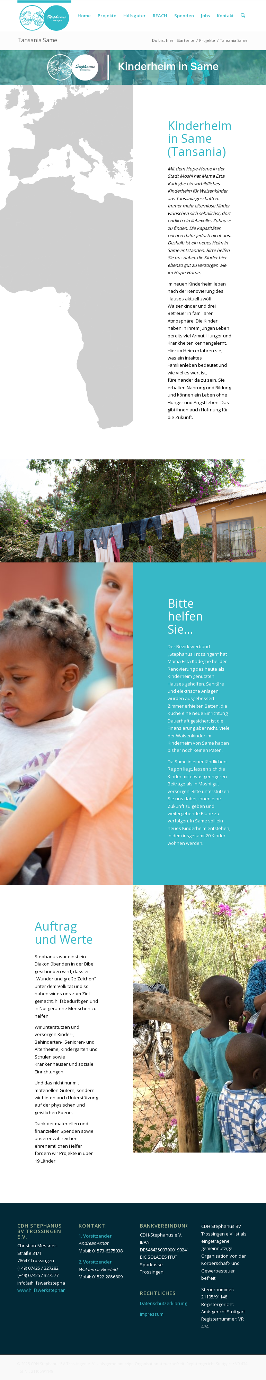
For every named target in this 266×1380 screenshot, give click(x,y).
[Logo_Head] (44, 15)
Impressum (151, 1314)
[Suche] (243, 15)
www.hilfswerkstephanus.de (47, 1290)
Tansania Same (37, 40)
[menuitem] (84, 15)
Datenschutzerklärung (163, 1303)
